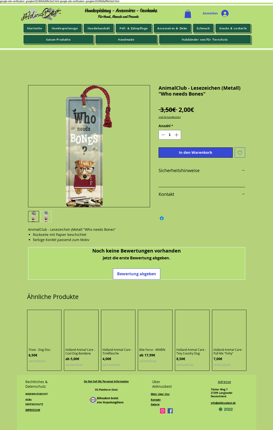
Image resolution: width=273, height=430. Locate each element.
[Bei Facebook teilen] (162, 218)
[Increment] (177, 134)
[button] (187, 14)
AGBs (28, 399)
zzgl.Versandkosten (170, 117)
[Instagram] (162, 410)
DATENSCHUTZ (34, 404)
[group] (137, 340)
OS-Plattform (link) (106, 389)
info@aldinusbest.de (223, 403)
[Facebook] (170, 410)
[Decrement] (162, 134)
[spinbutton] (170, 134)
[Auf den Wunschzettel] (240, 152)
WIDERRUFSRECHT (36, 394)
